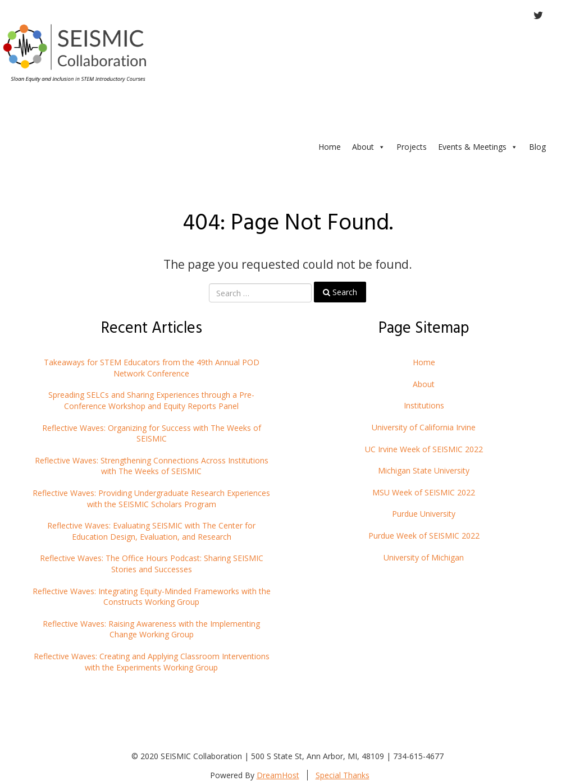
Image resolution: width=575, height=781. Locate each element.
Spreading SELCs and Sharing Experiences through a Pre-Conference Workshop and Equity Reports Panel (151, 400)
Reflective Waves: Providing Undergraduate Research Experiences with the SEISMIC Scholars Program (151, 498)
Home (329, 146)
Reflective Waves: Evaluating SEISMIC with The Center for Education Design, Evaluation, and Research (151, 531)
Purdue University (423, 513)
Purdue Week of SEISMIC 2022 (424, 535)
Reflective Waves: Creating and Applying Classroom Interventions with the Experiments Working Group (152, 662)
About (368, 147)
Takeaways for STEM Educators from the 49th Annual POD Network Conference (151, 368)
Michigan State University (423, 470)
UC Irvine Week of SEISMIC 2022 (424, 449)
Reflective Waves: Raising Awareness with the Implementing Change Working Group (151, 629)
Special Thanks (342, 775)
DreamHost (278, 775)
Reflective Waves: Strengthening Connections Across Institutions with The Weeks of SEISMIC (151, 466)
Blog (537, 146)
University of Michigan (424, 557)
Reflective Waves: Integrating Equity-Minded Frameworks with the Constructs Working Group (152, 597)
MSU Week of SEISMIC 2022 (423, 492)
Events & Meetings (478, 147)
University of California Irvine (424, 427)
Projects (411, 146)
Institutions (424, 405)
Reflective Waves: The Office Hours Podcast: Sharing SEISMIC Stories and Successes (151, 564)
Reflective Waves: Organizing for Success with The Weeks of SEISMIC (151, 433)
